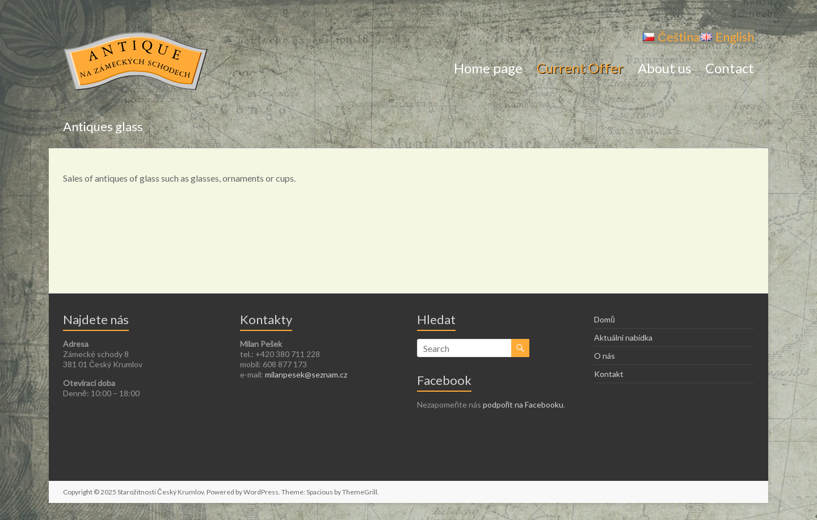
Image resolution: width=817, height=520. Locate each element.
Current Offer (580, 69)
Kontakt (609, 374)
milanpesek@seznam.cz (306, 374)
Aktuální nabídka (623, 337)
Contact (729, 69)
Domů (604, 319)
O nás (604, 355)
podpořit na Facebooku (523, 404)
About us (664, 69)
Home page (488, 69)
